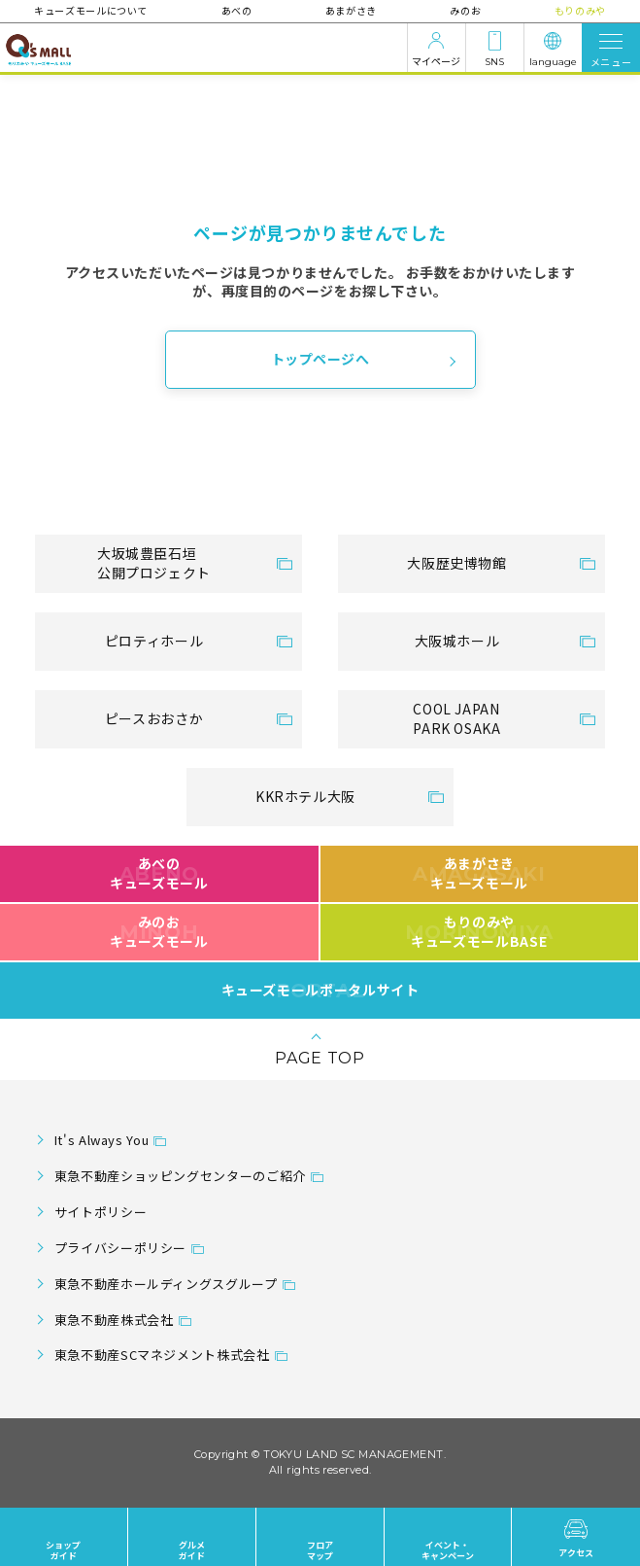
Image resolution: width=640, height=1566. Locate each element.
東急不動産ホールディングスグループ (166, 1283)
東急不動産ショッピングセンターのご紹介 (180, 1175)
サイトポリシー (100, 1211)
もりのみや (579, 10)
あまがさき (351, 10)
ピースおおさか (154, 718)
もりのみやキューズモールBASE (479, 931)
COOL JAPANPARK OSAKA (456, 718)
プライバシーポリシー (120, 1247)
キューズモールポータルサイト (320, 990)
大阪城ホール (457, 640)
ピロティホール (154, 640)
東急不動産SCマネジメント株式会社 (162, 1354)
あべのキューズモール (159, 872)
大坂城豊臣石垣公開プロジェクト (154, 562)
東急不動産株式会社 (114, 1319)
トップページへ (320, 358)
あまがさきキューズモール (479, 872)
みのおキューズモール (159, 931)
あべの (237, 10)
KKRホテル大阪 (305, 796)
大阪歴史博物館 (456, 563)
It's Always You (102, 1140)
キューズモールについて (92, 10)
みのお (465, 10)
